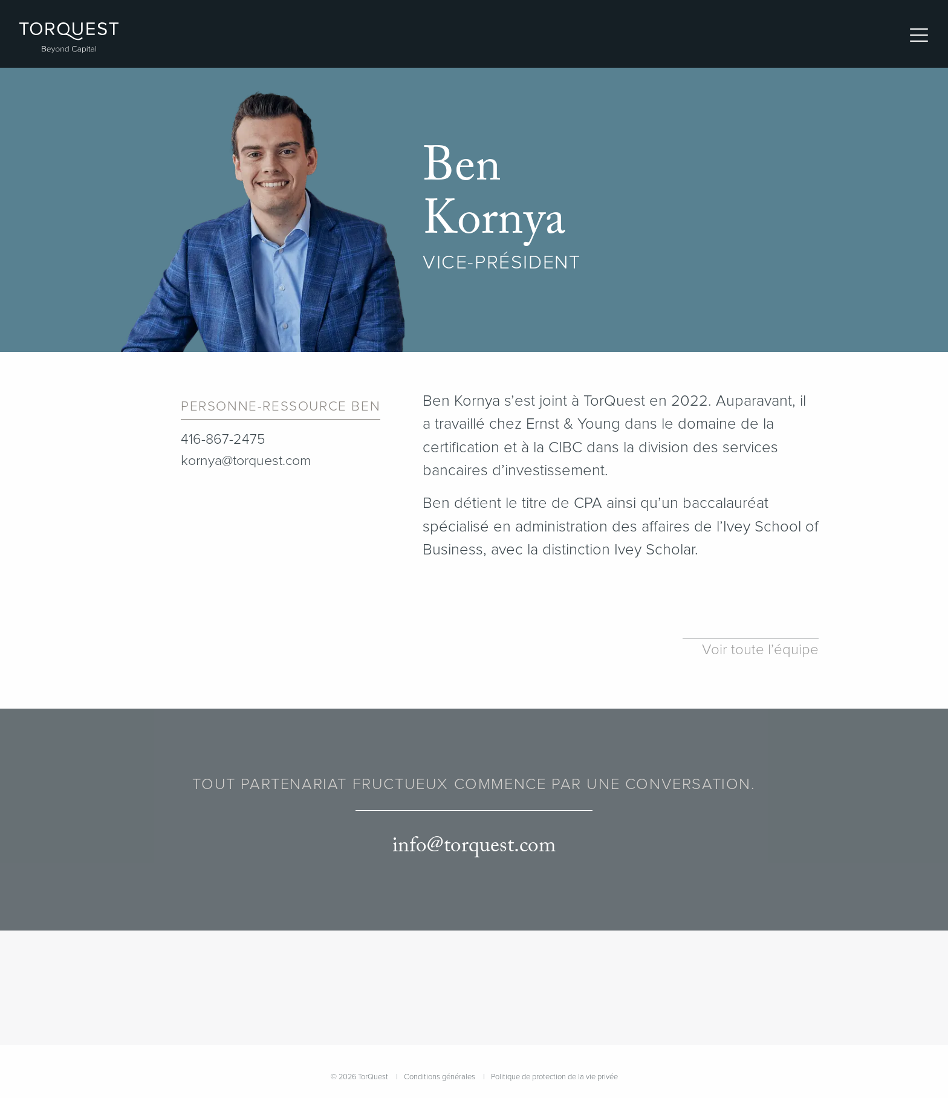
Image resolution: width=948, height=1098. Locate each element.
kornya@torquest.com (246, 460)
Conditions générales (439, 1077)
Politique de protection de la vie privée (554, 1077)
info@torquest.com (474, 846)
